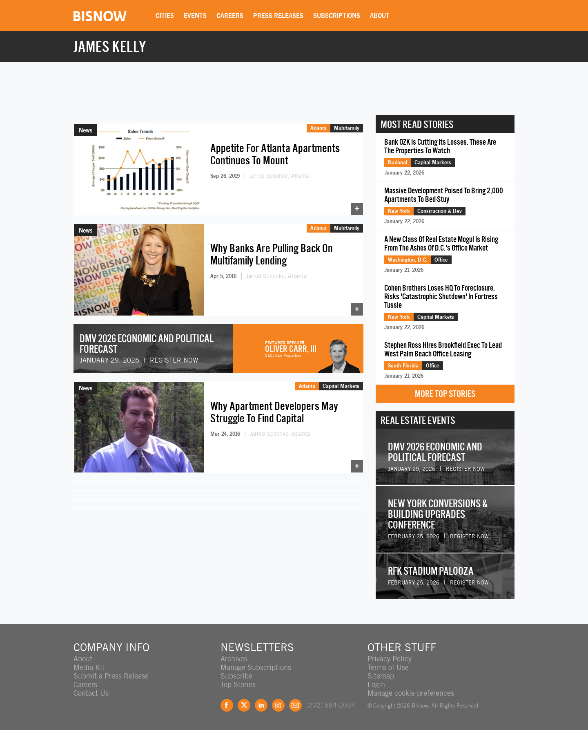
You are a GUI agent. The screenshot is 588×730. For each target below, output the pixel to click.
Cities (165, 15)
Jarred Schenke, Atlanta (279, 175)
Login (376, 684)
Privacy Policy (390, 658)
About (380, 15)
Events (195, 15)
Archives (233, 658)
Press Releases (278, 15)
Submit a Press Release (111, 676)
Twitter (244, 705)
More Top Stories (445, 394)
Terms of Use (388, 667)
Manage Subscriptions (255, 667)
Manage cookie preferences (411, 693)
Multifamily (346, 128)
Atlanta (318, 128)
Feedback (295, 705)
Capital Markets (341, 386)
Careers (229, 15)
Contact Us (91, 693)
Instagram (278, 705)
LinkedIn (261, 705)
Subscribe (236, 676)
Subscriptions (336, 15)
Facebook (226, 705)
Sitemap (381, 676)
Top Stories (238, 684)
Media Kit (89, 667)
